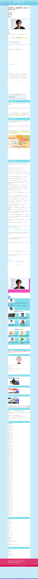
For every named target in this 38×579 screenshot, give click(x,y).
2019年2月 (11, 499)
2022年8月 (11, 424)
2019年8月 (11, 488)
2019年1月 (11, 501)
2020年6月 (11, 470)
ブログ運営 (11, 520)
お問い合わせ (19, 578)
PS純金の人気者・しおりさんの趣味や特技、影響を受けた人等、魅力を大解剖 (19, 399)
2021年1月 (11, 458)
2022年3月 (11, 433)
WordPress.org (11, 541)
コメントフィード (12, 539)
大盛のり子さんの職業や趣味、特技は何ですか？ (16, 401)
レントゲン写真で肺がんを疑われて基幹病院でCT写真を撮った (18, 403)
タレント (9, 297)
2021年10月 (11, 442)
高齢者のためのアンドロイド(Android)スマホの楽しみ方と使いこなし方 (5, 4)
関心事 (10, 529)
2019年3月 (11, 497)
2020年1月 (11, 479)
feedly (9, 292)
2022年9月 (11, 422)
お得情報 (11, 509)
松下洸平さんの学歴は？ (11, 97)
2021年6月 (11, 449)
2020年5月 (11, 472)
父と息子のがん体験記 (12, 527)
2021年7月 (11, 447)
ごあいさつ (14, 3)
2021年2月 (11, 456)
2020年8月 (11, 467)
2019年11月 (11, 483)
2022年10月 (11, 420)
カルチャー (11, 513)
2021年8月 (11, 445)
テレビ (10, 518)
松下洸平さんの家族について (12, 96)
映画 (10, 525)
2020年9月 (11, 465)
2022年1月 (11, 436)
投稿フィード (11, 537)
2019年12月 (11, 481)
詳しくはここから (19, 359)
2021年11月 (11, 440)
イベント (11, 511)
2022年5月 (11, 429)
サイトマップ (24, 3)
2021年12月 (11, 438)
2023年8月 (11, 411)
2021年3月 (11, 454)
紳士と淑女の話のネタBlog (19, 2)
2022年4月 (11, 431)
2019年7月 (11, 490)
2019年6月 (11, 492)
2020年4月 (11, 474)
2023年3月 (11, 415)
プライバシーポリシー (33, 3)
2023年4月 (11, 413)
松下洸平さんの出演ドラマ (12, 98)
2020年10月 (11, 463)
